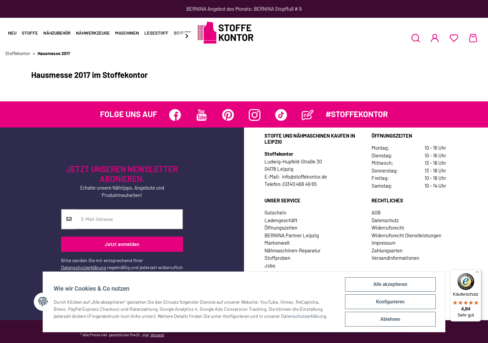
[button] (415, 38)
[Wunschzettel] (453, 38)
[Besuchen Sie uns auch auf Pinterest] (228, 115)
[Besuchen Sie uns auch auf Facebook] (175, 115)
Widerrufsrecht (388, 228)
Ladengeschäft (280, 220)
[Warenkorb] (473, 38)
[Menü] (477, 274)
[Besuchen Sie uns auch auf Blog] (307, 115)
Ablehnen (390, 319)
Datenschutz (385, 220)
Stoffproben (277, 258)
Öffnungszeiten (280, 228)
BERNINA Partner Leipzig (291, 235)
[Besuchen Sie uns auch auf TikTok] (281, 115)
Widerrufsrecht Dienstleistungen (406, 235)
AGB (376, 212)
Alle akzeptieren (390, 284)
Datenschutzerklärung (83, 267)
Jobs (269, 265)
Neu (12, 33)
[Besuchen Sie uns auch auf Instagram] (254, 115)
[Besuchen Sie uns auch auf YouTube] (201, 115)
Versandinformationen (395, 258)
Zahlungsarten (387, 250)
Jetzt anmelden (122, 244)
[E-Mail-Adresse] (129, 219)
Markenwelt (277, 243)
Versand (157, 334)
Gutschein (275, 212)
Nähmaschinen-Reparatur (292, 250)
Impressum (383, 243)
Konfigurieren (390, 301)
